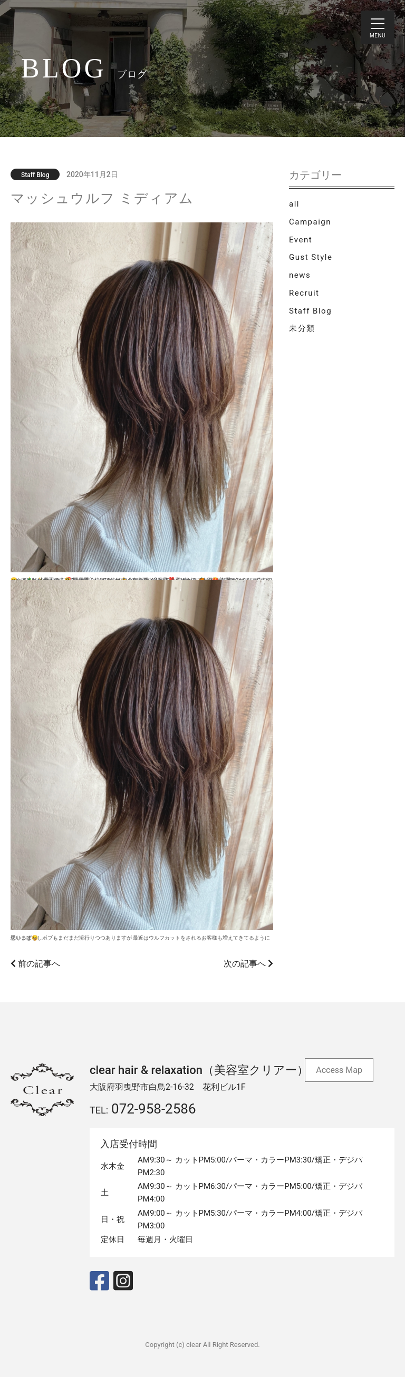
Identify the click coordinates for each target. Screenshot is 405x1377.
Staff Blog (310, 311)
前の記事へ (35, 964)
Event (300, 240)
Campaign (310, 222)
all (294, 204)
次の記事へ (248, 964)
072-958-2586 (153, 1109)
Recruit (304, 293)
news (300, 275)
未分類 (302, 328)
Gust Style (310, 257)
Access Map (339, 1070)
